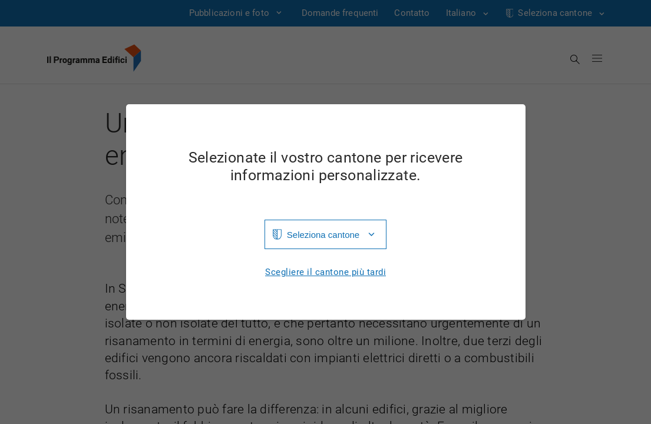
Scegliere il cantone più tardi (325, 272)
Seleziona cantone (323, 235)
